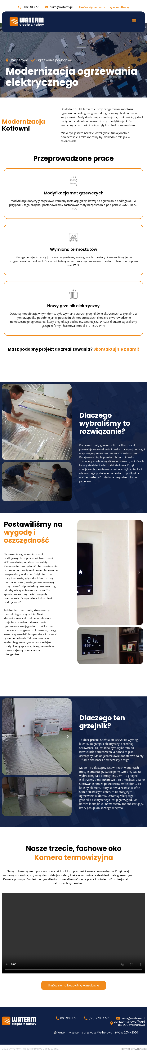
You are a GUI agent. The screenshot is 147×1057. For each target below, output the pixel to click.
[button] (134, 20)
